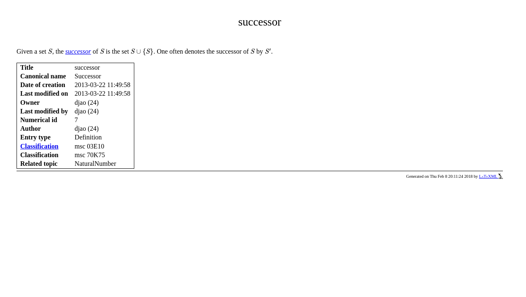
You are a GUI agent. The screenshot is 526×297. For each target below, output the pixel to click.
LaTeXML (491, 176)
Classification (39, 146)
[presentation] (50, 51)
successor (78, 51)
